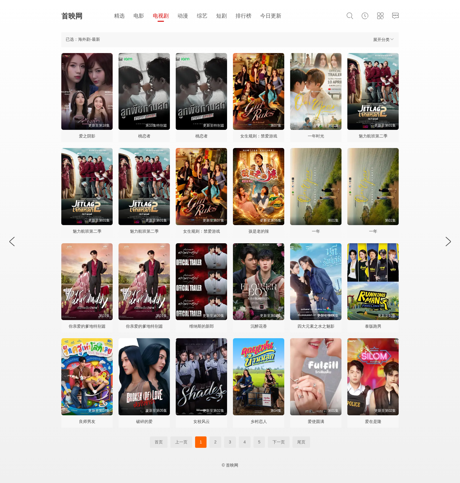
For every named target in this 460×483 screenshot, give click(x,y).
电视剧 (161, 16)
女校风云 (201, 421)
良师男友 (87, 421)
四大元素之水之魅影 (315, 326)
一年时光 (316, 136)
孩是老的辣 (258, 231)
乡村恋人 (259, 421)
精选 (119, 16)
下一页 (279, 442)
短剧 (221, 16)
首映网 (71, 16)
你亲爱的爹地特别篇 (87, 326)
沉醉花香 (259, 326)
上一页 (181, 442)
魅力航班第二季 (373, 136)
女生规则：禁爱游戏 (258, 136)
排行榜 (243, 16)
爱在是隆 (373, 421)
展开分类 (383, 39)
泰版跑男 (373, 326)
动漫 (182, 16)
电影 (138, 16)
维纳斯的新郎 (201, 326)
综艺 (202, 16)
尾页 (301, 442)
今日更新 (270, 16)
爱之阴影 (87, 136)
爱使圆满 (316, 421)
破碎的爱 (144, 421)
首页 (159, 442)
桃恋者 (144, 136)
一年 (316, 231)
